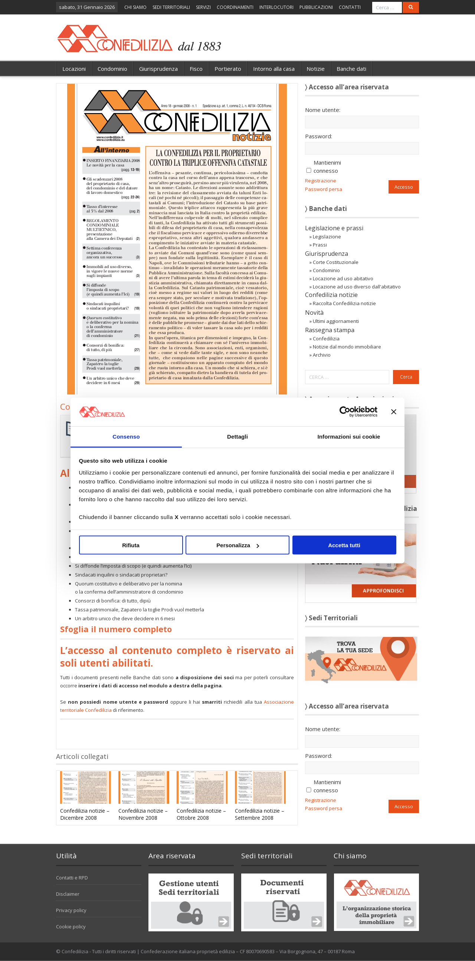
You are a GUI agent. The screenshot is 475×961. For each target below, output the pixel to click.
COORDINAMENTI (235, 7)
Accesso (403, 187)
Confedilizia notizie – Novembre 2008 (143, 814)
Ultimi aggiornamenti (336, 321)
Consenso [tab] (126, 436)
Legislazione (327, 236)
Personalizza (237, 545)
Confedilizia (326, 338)
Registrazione (320, 180)
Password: (318, 136)
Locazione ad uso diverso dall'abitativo (357, 286)
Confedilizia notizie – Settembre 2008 (259, 814)
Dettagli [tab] (237, 436)
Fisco (196, 68)
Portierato (227, 68)
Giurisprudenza (158, 68)
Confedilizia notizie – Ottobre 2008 (201, 814)
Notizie (316, 68)
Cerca (406, 377)
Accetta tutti (344, 545)
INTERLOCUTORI (276, 7)
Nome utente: (322, 109)
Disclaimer (67, 894)
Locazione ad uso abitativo (343, 278)
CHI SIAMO (135, 7)
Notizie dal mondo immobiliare (347, 346)
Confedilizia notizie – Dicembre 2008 (84, 814)
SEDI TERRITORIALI (171, 7)
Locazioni (74, 68)
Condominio (112, 68)
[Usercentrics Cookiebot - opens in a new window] (344, 411)
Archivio (322, 354)
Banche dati (351, 68)
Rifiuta (131, 545)
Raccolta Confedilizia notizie (344, 303)
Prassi (320, 244)
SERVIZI (203, 7)
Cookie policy (71, 926)
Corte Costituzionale (335, 262)
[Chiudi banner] (393, 412)
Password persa (323, 189)
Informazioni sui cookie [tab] (349, 436)
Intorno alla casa (274, 68)
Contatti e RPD (72, 877)
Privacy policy (71, 910)
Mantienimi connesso (327, 166)
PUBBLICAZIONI (316, 7)
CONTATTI (350, 7)
